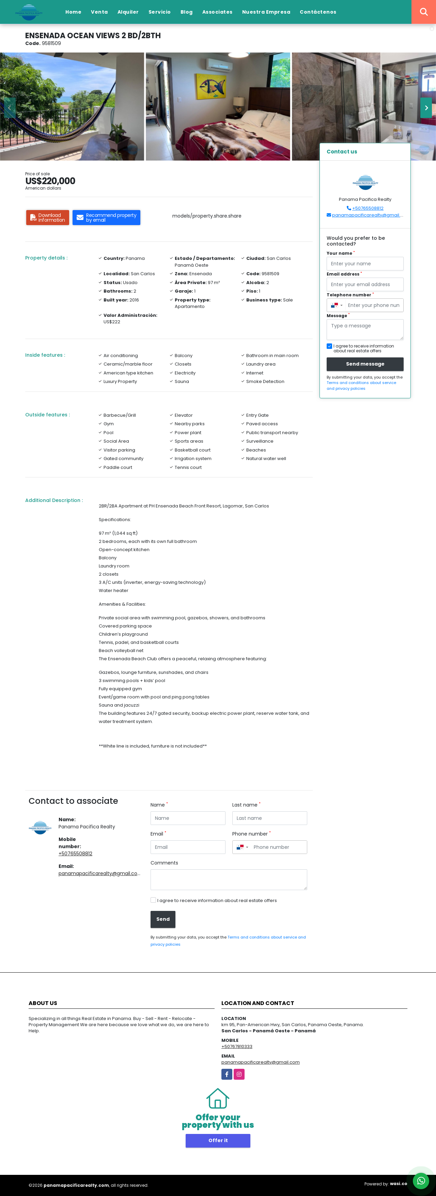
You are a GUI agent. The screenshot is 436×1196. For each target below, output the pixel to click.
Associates (217, 12)
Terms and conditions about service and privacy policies (361, 385)
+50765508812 (75, 853)
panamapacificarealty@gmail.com (100, 873)
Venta (99, 12)
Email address (344, 274)
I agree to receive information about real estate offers (217, 900)
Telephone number (350, 295)
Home (73, 12)
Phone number (251, 833)
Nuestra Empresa (266, 12)
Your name (341, 253)
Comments (164, 862)
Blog (187, 12)
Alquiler (128, 12)
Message (338, 316)
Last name (246, 804)
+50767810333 (236, 1046)
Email (158, 833)
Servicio (160, 12)
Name (159, 804)
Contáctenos (318, 12)
